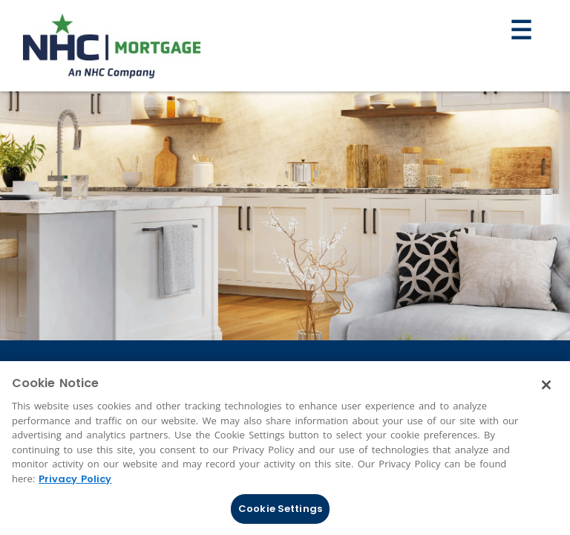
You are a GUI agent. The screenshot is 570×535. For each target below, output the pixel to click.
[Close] (546, 385)
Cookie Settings (280, 509)
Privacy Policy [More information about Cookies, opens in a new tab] (75, 479)
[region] (285, 448)
